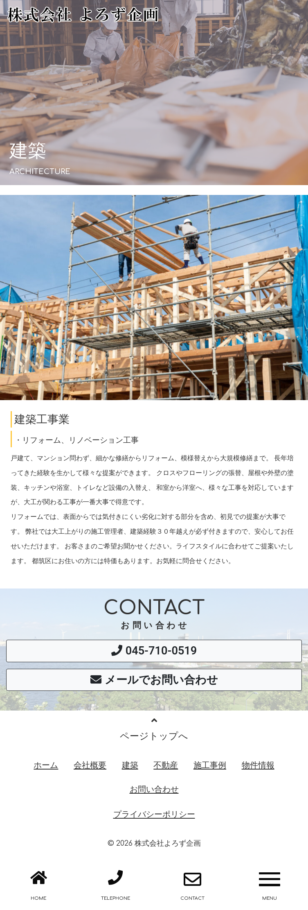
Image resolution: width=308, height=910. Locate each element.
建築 (130, 765)
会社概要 (90, 765)
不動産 (165, 765)
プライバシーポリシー (154, 814)
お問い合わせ (154, 789)
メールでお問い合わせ (154, 679)
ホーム (46, 765)
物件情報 (258, 765)
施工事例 (209, 765)
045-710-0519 (154, 650)
